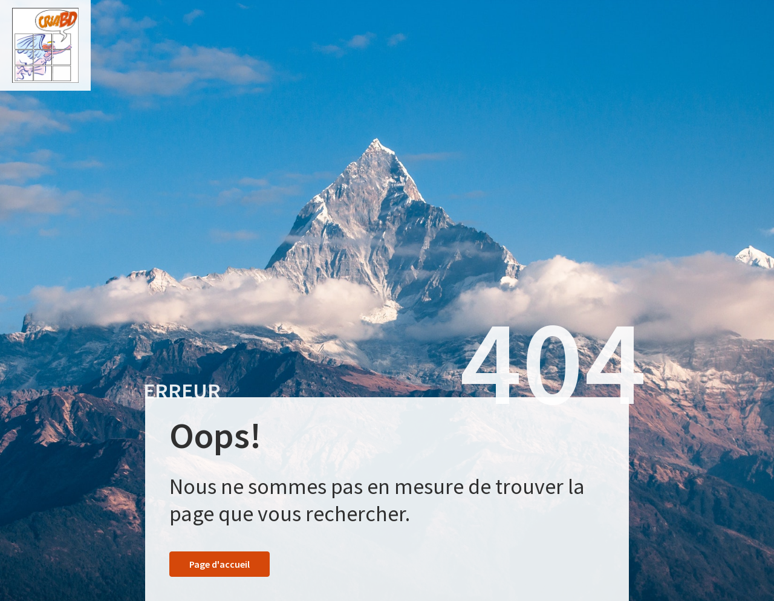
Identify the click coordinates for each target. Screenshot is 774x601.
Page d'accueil (219, 564)
